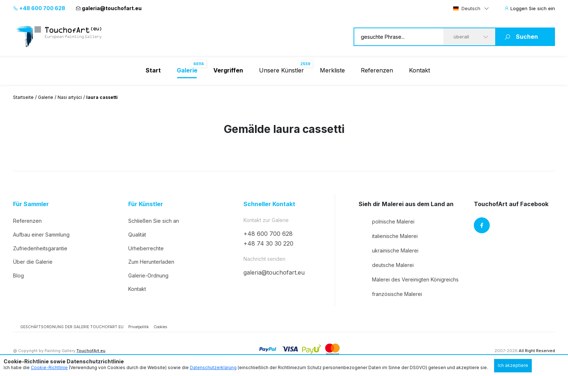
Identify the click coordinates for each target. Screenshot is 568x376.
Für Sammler (31, 204)
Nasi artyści (70, 97)
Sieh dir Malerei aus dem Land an (406, 204)
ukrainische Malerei (388, 250)
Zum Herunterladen (151, 262)
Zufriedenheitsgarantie (40, 248)
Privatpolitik (138, 327)
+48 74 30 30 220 (268, 243)
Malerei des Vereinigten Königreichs (409, 279)
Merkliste (332, 70)
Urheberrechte (146, 248)
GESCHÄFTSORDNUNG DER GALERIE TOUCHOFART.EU (72, 327)
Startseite (23, 97)
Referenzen (377, 70)
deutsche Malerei (386, 265)
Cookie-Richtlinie (49, 367)
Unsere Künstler (281, 70)
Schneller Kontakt (269, 204)
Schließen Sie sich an (153, 221)
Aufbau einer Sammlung (41, 234)
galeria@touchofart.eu (109, 8)
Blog (18, 275)
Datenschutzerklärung (213, 367)
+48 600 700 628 (39, 8)
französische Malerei (390, 294)
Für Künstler (145, 204)
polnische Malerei (386, 221)
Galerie (45, 97)
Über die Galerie (33, 262)
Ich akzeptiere (513, 365)
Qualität (137, 234)
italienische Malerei (388, 236)
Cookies (160, 327)
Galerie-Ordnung (148, 275)
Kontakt (419, 70)
